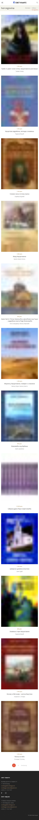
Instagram (5, 793)
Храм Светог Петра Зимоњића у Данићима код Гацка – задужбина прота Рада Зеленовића (19, 320)
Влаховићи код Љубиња (19, 446)
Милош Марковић (24, 323)
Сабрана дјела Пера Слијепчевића (19, 509)
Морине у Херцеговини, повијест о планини (19, 384)
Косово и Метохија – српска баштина (19, 694)
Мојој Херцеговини (19, 256)
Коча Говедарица (14, 323)
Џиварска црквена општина (19, 569)
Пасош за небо (19, 756)
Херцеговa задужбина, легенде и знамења (19, 131)
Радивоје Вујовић (19, 196)
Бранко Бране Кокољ (19, 259)
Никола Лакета (23, 386)
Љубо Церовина (19, 448)
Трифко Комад (20, 71)
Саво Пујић (20, 571)
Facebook (1, 793)
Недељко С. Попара (19, 696)
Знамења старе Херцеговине (19, 631)
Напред (24, 765)
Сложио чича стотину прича (19, 194)
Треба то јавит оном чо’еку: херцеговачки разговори (19, 69)
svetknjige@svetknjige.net (8, 786)
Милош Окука (15, 386)
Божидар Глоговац (19, 759)
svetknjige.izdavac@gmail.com (9, 788)
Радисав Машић (19, 134)
